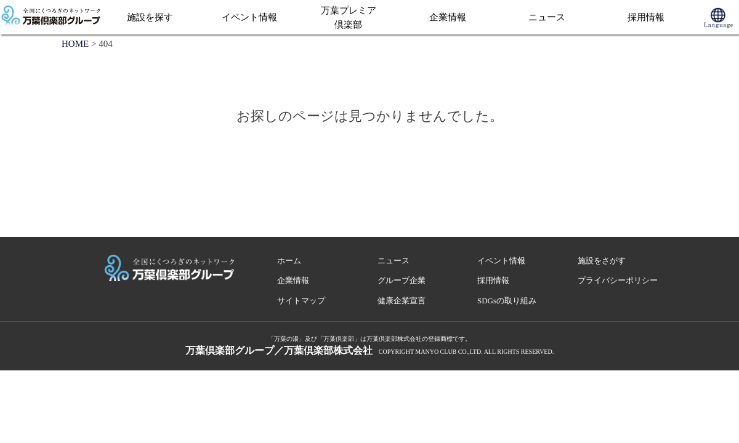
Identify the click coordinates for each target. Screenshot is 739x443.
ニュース (546, 17)
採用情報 (646, 17)
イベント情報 (249, 17)
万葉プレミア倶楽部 (348, 18)
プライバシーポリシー (618, 280)
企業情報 (447, 17)
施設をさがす (602, 260)
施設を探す (150, 17)
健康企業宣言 (402, 300)
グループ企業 (402, 280)
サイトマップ (301, 300)
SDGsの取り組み (506, 300)
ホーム (289, 260)
